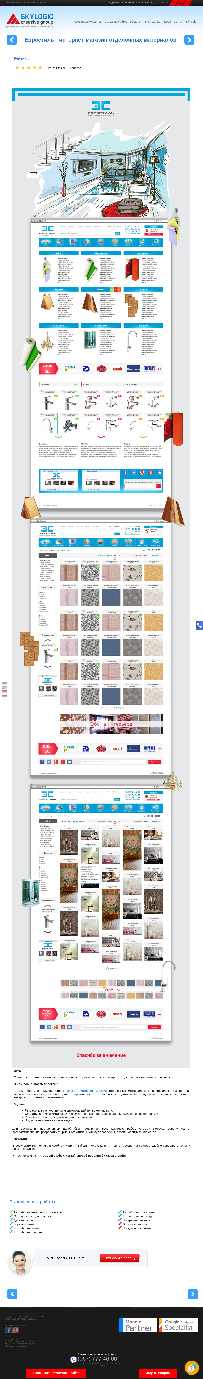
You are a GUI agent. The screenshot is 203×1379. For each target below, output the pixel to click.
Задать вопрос (158, 1373)
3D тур (178, 21)
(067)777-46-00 (160, 2)
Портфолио (153, 21)
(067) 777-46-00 (97, 1359)
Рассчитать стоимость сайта (56, 1373)
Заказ (167, 21)
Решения (136, 21)
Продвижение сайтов (88, 21)
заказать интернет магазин (86, 1090)
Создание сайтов (116, 21)
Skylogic (191, 21)
